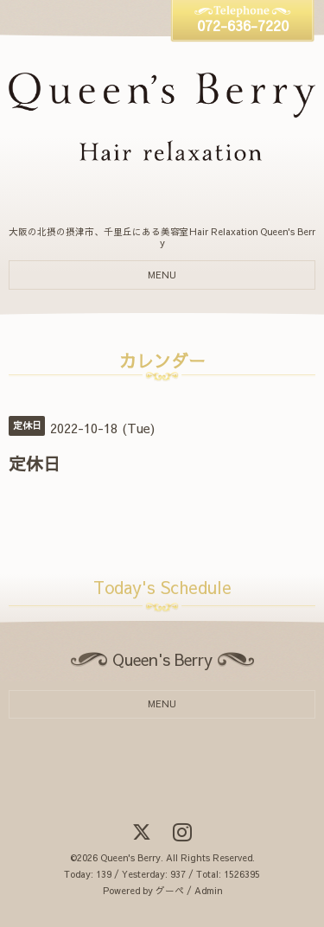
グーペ (170, 890)
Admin (208, 890)
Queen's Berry (130, 857)
